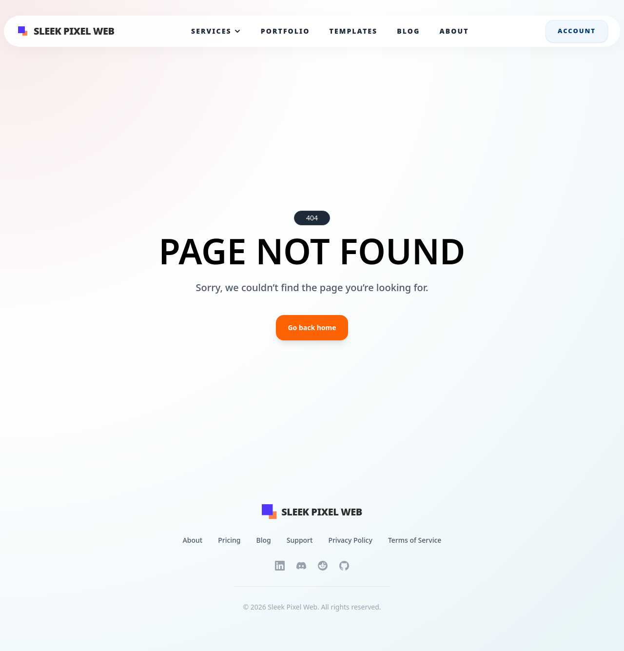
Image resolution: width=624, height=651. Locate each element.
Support (300, 540)
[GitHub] (344, 566)
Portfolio (285, 31)
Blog (408, 31)
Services (216, 31)
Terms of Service (414, 540)
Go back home (312, 327)
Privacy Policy (350, 540)
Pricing (229, 540)
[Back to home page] (321, 512)
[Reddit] (323, 566)
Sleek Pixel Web (74, 31)
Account (577, 30)
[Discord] (301, 566)
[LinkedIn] (280, 566)
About (453, 31)
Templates (354, 31)
